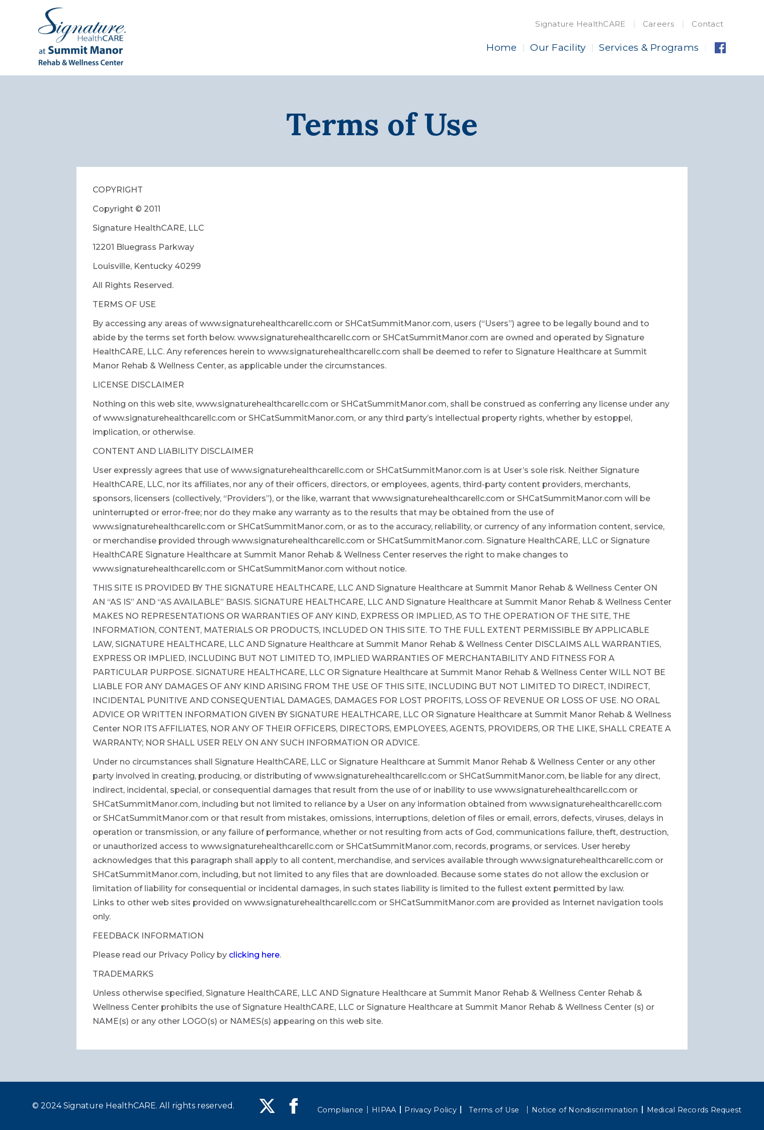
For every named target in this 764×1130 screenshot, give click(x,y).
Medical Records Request (694, 1109)
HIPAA (384, 1109)
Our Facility (557, 47)
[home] (82, 36)
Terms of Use (494, 1109)
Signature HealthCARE (580, 24)
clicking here (254, 955)
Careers (658, 24)
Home (501, 47)
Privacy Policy (430, 1109)
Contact (707, 24)
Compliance (340, 1109)
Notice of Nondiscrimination (585, 1109)
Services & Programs (649, 47)
